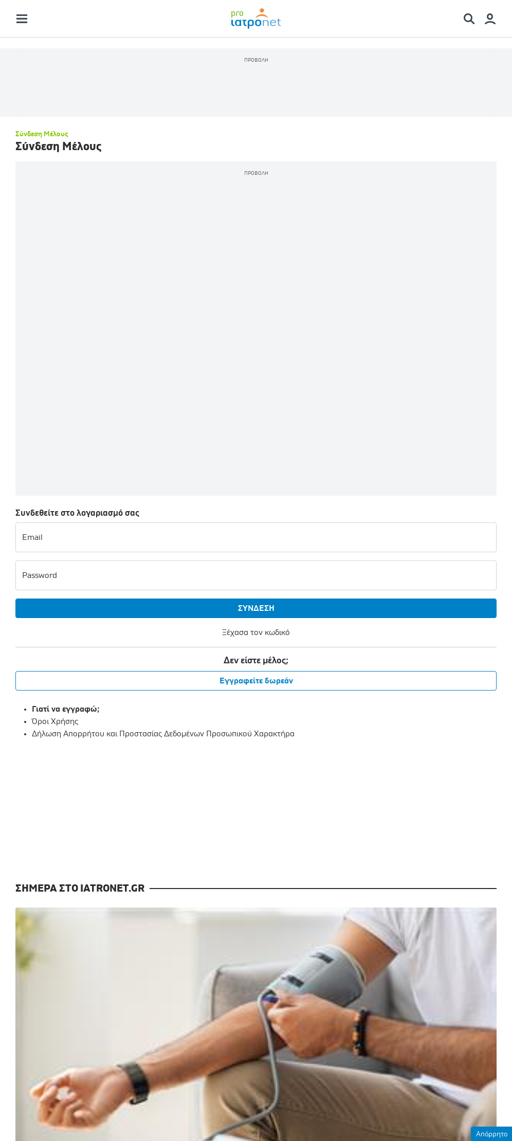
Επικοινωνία (169, 1068)
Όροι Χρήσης (55, 463)
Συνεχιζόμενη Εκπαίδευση (61, 979)
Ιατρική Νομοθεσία (158, 985)
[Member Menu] (490, 23)
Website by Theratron (463, 1113)
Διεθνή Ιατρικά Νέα (49, 1016)
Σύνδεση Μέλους (41, 212)
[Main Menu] (21, 23)
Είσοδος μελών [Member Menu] (283, 923)
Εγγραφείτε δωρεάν (153, 422)
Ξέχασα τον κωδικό (153, 374)
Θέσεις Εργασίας (154, 948)
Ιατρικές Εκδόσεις (156, 967)
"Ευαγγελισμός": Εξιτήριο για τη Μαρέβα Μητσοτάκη (441, 696)
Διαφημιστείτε (395, 1068)
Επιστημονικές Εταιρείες (168, 930)
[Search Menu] (473, 23)
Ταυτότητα (111, 1068)
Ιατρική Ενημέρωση (50, 960)
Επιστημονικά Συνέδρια (56, 997)
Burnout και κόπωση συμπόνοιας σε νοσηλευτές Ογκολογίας (194, 701)
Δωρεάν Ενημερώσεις (273, 899)
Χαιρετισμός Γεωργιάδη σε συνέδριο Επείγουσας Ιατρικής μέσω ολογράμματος (317, 707)
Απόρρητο (491, 1134)
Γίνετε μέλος (283, 951)
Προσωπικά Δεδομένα (312, 1068)
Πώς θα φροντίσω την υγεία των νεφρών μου (70, 696)
